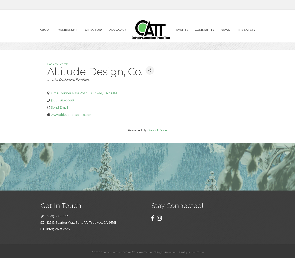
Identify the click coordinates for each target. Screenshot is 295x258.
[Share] (150, 70)
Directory (94, 29)
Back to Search (57, 64)
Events (182, 29)
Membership (67, 29)
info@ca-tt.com (58, 229)
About (45, 29)
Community (204, 29)
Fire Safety (245, 29)
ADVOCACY (117, 29)
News (225, 29)
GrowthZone (157, 130)
